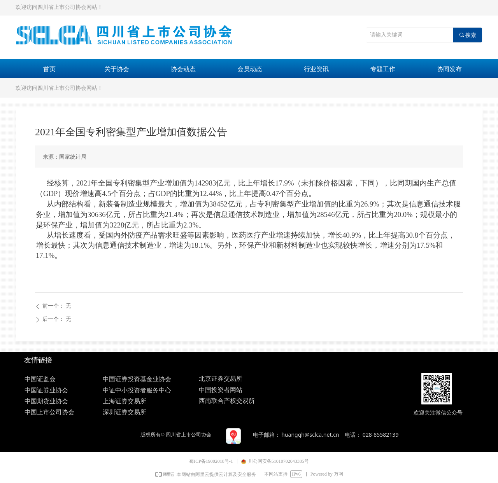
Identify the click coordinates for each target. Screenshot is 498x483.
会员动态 (249, 69)
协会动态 (183, 69)
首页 (49, 69)
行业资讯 (316, 69)
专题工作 (382, 69)
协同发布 (449, 69)
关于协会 (116, 69)
